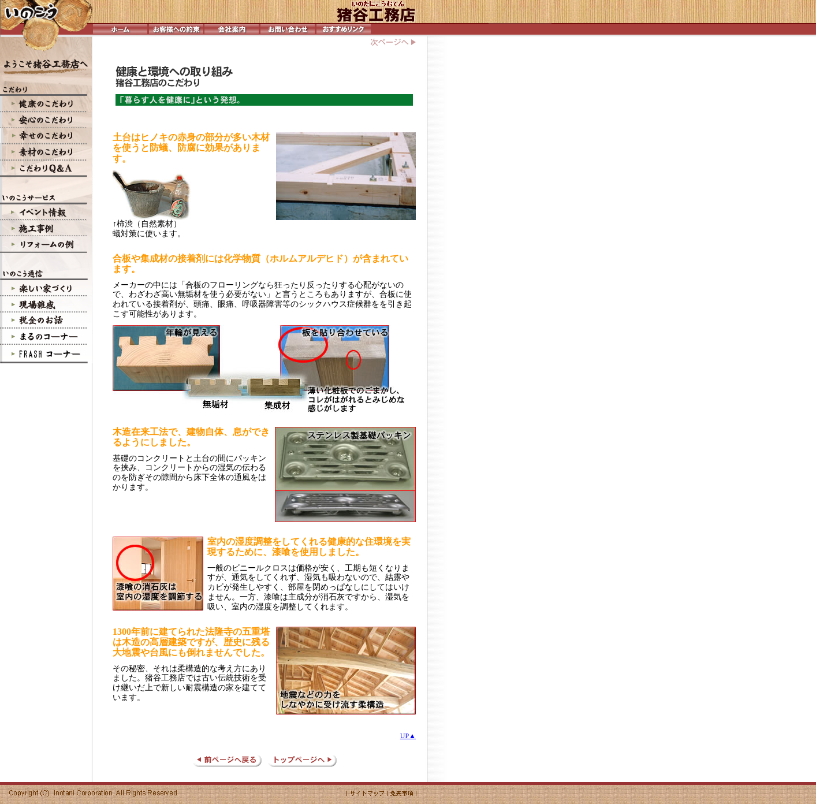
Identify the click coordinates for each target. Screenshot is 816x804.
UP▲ (408, 736)
